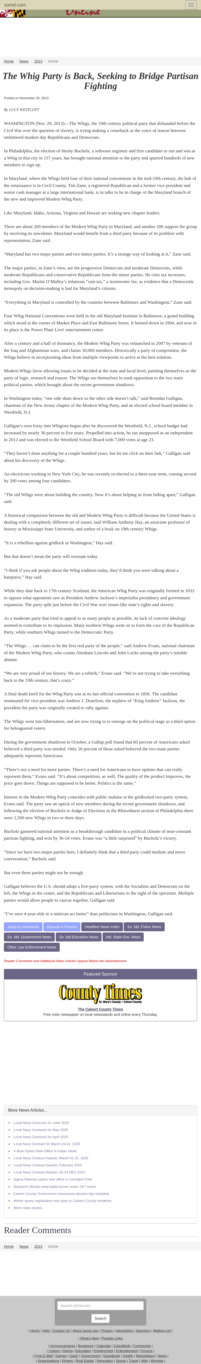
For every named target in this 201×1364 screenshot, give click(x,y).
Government (90, 1356)
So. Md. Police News (144, 927)
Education (83, 1351)
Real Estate (85, 1361)
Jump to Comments (23, 927)
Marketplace (145, 1356)
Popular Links (112, 1338)
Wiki (144, 1361)
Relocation (105, 1361)
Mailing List (162, 1331)
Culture (54, 1351)
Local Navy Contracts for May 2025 (40, 1130)
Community (142, 1346)
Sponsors (143, 1331)
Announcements (62, 1346)
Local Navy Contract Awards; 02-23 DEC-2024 (49, 1172)
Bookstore (86, 1346)
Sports (121, 1361)
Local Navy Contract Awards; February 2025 (47, 1165)
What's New (89, 1338)
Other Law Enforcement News (31, 947)
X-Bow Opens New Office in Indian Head (44, 1151)
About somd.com (85, 1331)
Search (100, 1318)
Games (61, 1356)
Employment (103, 1351)
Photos (67, 1361)
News (162, 1356)
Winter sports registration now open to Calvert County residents (62, 1201)
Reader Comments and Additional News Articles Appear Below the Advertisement (65, 961)
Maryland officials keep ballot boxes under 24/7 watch (54, 1187)
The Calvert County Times (100, 1009)
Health (128, 1356)
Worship (157, 1361)
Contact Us (61, 1331)
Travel (133, 1361)
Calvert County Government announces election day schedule (61, 1194)
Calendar (104, 1346)
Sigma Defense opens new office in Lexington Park (52, 1179)
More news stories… (29, 1208)
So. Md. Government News (29, 937)
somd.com (15, 5)
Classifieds (122, 1346)
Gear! (74, 1356)
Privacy (107, 1331)
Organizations (48, 1361)
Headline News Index (102, 927)
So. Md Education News (78, 937)
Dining (68, 1351)
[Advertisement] (100, 1063)
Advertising (124, 1331)
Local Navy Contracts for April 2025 (40, 1137)
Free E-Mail (44, 1356)
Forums (146, 1351)
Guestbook (111, 1356)
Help (45, 1331)
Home (35, 1331)
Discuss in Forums (62, 927)
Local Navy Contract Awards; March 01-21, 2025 (50, 1158)
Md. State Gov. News (123, 937)
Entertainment (127, 1351)
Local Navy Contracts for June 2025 (41, 1123)
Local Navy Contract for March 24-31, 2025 (46, 1144)
